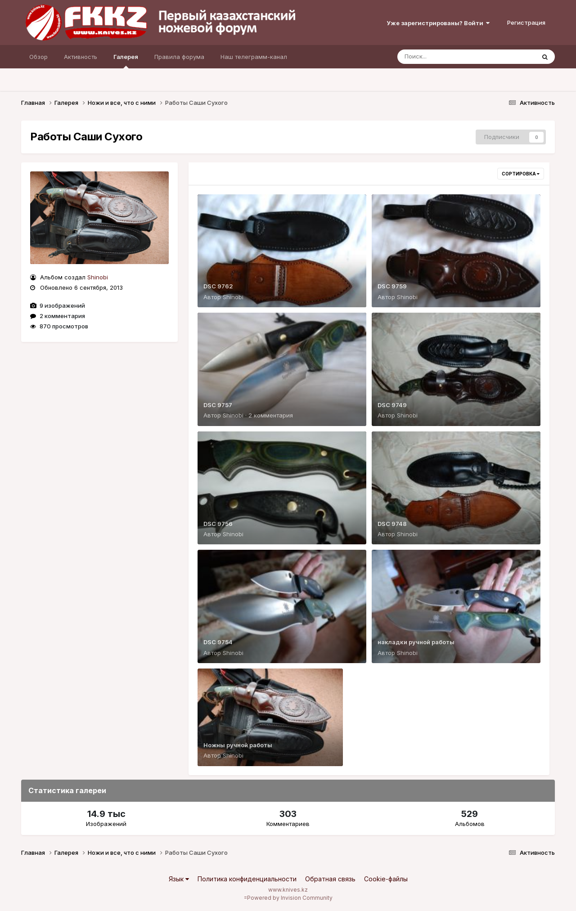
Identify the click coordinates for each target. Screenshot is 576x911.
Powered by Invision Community (290, 897)
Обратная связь (330, 879)
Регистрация (526, 22)
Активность (80, 56)
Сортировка (521, 173)
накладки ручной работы (416, 642)
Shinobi (97, 277)
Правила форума (179, 56)
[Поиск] (449, 56)
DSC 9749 (392, 404)
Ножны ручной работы (237, 745)
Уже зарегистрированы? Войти (438, 23)
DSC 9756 (218, 523)
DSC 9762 (218, 286)
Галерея (125, 60)
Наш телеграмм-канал (253, 56)
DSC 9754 (218, 642)
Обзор (38, 56)
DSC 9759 (392, 286)
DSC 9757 (217, 404)
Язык (179, 879)
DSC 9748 (392, 523)
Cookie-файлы (386, 879)
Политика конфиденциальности (247, 879)
